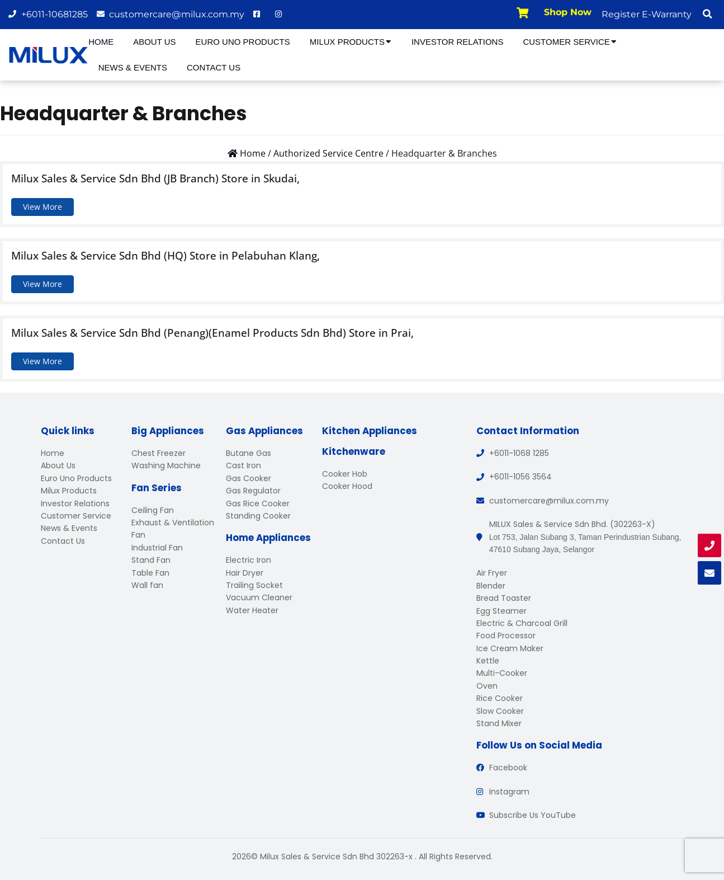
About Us (154, 41)
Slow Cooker (500, 711)
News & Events (132, 67)
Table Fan (150, 572)
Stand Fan (151, 560)
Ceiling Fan (152, 510)
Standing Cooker (258, 515)
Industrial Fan (157, 547)
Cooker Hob (344, 473)
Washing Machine (166, 465)
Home (100, 41)
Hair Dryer (244, 572)
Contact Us (213, 67)
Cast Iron (243, 465)
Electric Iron (248, 560)
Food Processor (506, 635)
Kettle (487, 660)
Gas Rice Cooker (258, 503)
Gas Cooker (248, 478)
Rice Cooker (499, 698)
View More (42, 206)
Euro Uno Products (243, 41)
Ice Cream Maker (509, 648)
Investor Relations (457, 41)
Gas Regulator (253, 490)
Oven (487, 685)
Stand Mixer (499, 723)
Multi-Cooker (501, 673)
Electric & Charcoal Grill (521, 623)
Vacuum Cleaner (259, 597)
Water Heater (252, 610)
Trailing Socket (254, 585)
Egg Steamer (501, 611)
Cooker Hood (347, 486)
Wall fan (147, 585)
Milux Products (351, 41)
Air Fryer (491, 572)
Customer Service (570, 41)
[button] (707, 14)
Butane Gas (248, 453)
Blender (490, 585)
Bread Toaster (503, 598)
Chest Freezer (158, 453)
